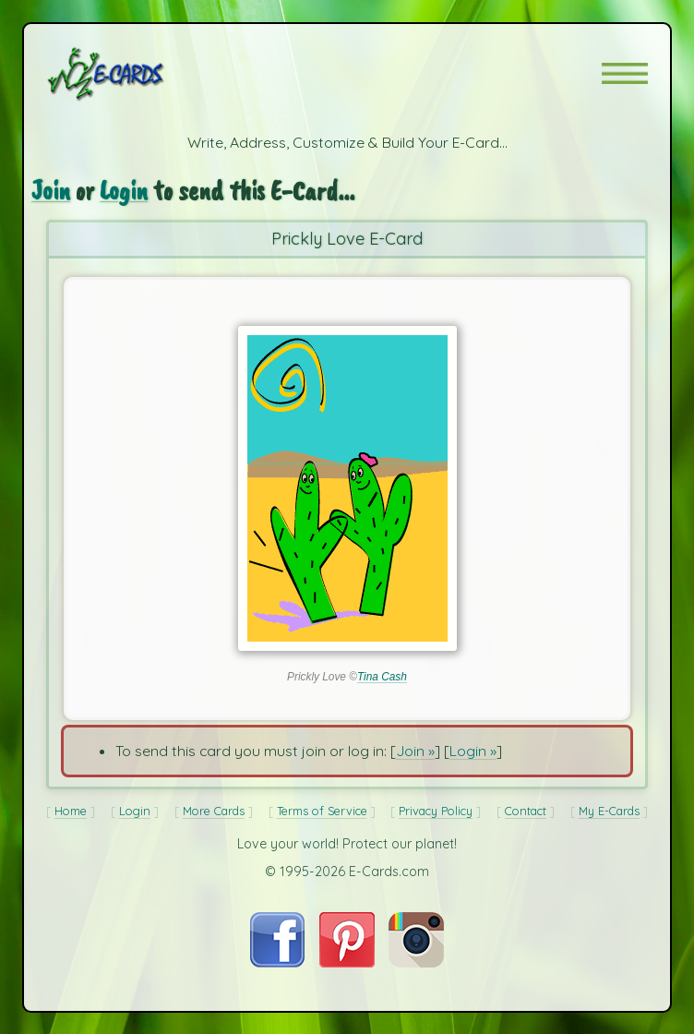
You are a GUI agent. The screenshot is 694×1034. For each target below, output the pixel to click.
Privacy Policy (436, 810)
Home (70, 810)
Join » (415, 750)
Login (124, 191)
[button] (625, 73)
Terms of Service (322, 810)
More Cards (214, 810)
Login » (473, 750)
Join (50, 191)
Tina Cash (382, 676)
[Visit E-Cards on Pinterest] (347, 962)
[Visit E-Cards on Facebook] (277, 962)
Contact (525, 810)
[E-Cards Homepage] (138, 74)
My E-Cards (609, 810)
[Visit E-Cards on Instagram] (416, 962)
